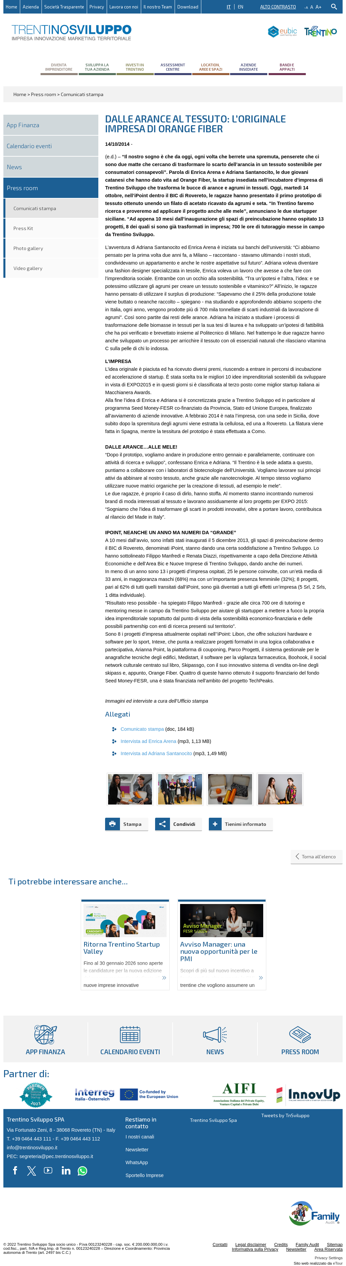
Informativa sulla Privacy (255, 1249)
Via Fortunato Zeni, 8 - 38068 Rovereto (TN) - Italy (61, 1130)
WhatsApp (136, 1162)
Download (187, 6)
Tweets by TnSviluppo (285, 1115)
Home (11, 6)
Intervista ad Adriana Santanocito (156, 753)
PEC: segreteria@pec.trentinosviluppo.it (50, 1156)
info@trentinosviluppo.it (32, 1147)
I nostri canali (139, 1136)
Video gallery (28, 268)
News (14, 166)
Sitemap (335, 1244)
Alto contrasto (278, 6)
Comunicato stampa (142, 729)
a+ (319, 6)
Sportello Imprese (144, 1175)
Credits (281, 1244)
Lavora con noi (123, 6)
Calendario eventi (29, 145)
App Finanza (23, 124)
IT (229, 6)
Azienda (31, 6)
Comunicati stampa (35, 208)
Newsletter (136, 1149)
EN (240, 6)
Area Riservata (328, 1249)
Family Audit (307, 1244)
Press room (22, 187)
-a (306, 7)
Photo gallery (28, 248)
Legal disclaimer (250, 1244)
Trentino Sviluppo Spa (213, 1120)
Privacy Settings (329, 1258)
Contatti (220, 1244)
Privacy (97, 6)
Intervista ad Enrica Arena (148, 741)
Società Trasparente (64, 6)
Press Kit (23, 228)
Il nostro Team (158, 6)
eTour (338, 1263)
